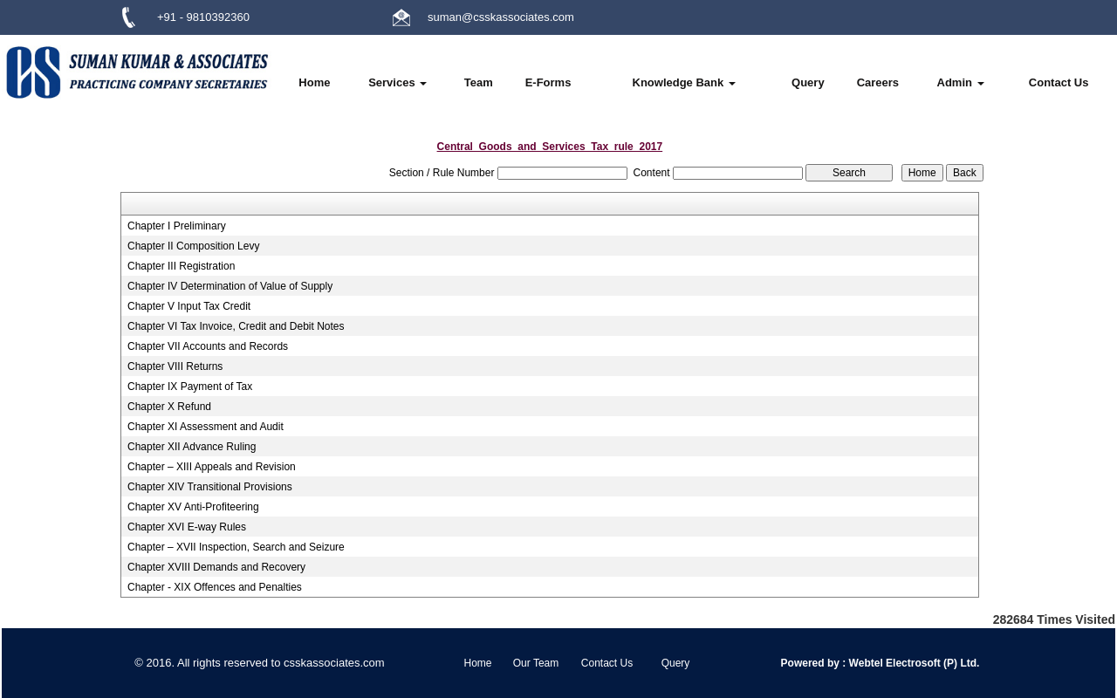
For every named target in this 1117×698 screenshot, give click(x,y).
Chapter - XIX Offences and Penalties (214, 587)
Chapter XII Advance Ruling (191, 447)
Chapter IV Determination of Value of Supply (229, 286)
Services (397, 82)
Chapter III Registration (181, 266)
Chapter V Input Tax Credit (188, 306)
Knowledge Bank (684, 82)
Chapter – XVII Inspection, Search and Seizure (236, 547)
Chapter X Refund (169, 406)
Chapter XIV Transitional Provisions (209, 487)
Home (314, 82)
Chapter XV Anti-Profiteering (193, 507)
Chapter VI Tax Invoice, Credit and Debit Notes (236, 326)
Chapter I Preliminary (176, 226)
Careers (878, 82)
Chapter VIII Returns (175, 366)
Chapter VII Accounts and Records (207, 346)
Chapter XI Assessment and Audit (205, 427)
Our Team (535, 663)
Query (808, 82)
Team (478, 82)
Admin (960, 82)
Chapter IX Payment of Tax (189, 386)
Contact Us (1059, 82)
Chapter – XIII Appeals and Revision (211, 467)
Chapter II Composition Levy (193, 246)
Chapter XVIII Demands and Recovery (216, 567)
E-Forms (548, 82)
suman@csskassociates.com (501, 17)
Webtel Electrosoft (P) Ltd (911, 663)
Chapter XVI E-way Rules (186, 527)
